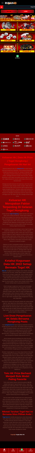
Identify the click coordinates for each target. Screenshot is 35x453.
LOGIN (25, 11)
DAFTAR (9, 11)
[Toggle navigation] (2, 3)
